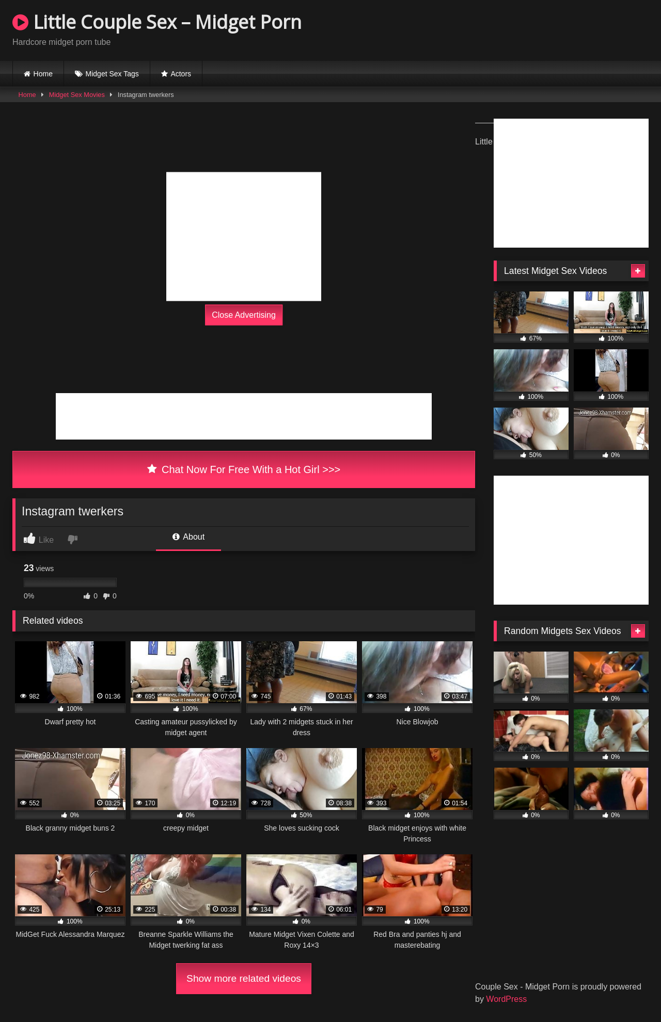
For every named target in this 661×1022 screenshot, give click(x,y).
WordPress (506, 999)
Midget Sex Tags (112, 74)
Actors (180, 74)
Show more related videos (243, 978)
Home (43, 74)
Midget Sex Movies (77, 95)
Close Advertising (244, 315)
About (188, 536)
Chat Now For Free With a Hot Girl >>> (244, 469)
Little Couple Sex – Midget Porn (157, 22)
